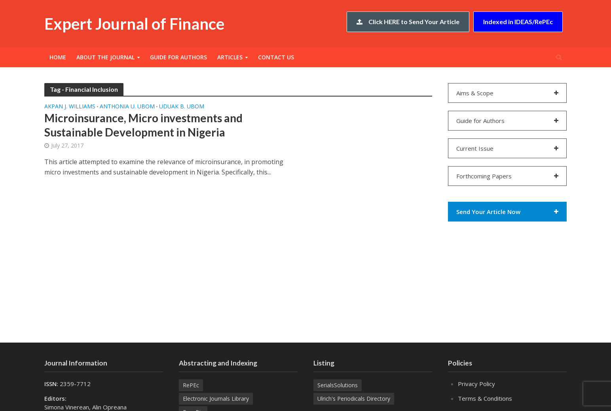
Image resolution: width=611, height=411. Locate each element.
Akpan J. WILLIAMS (69, 107)
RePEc (191, 385)
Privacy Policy (476, 384)
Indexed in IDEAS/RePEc (518, 21)
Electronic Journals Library (216, 398)
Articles (230, 57)
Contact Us (276, 57)
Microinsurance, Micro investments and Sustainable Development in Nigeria (143, 125)
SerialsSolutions (337, 385)
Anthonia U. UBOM (127, 107)
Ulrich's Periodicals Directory (353, 398)
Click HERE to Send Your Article (408, 21)
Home (57, 57)
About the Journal (105, 57)
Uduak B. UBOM (181, 107)
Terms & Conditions (485, 398)
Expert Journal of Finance (134, 23)
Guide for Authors (178, 57)
